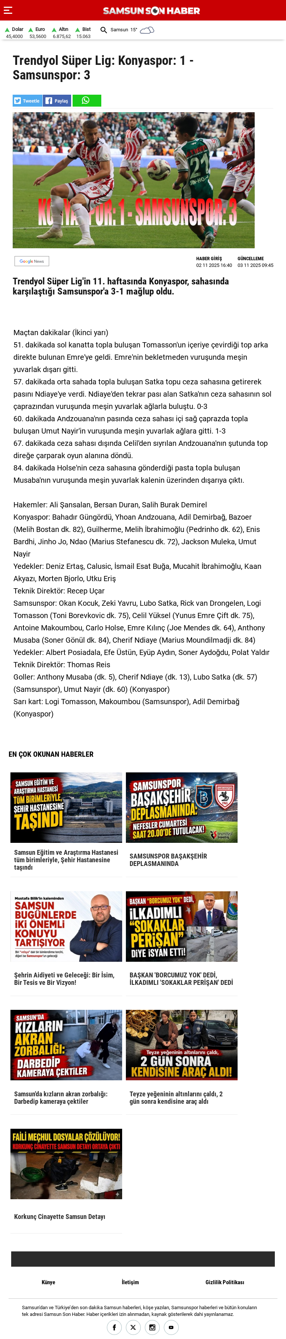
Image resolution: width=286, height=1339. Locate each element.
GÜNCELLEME (251, 258)
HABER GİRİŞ (209, 258)
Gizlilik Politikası (225, 1282)
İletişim (130, 1282)
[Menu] (8, 10)
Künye (48, 1282)
